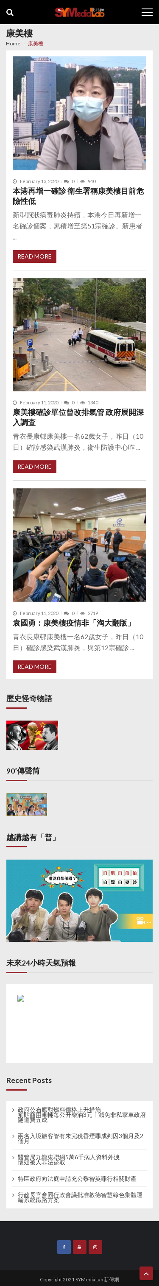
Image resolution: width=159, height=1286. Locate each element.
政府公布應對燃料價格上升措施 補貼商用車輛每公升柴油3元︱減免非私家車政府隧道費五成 (82, 1114)
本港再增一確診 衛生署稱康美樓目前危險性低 (78, 196)
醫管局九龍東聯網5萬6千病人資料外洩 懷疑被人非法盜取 (69, 1160)
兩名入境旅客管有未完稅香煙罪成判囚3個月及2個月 (80, 1138)
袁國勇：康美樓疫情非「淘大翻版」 (74, 622)
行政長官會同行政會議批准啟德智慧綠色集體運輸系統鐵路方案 (80, 1197)
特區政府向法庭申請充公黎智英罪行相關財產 (77, 1178)
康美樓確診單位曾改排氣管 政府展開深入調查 (78, 417)
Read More (34, 256)
